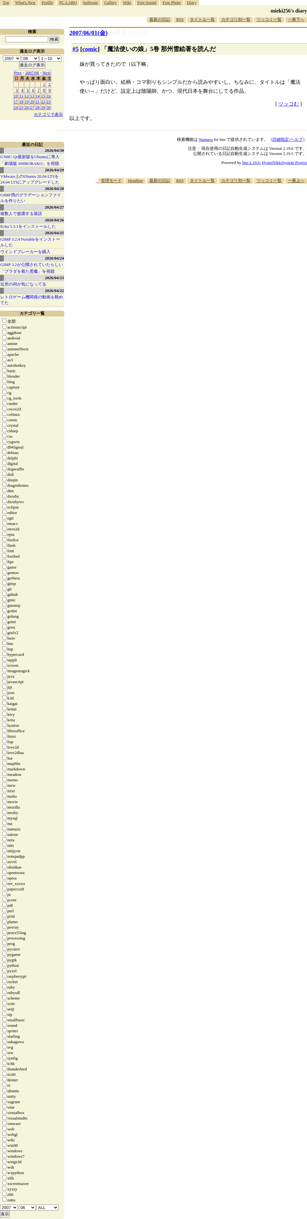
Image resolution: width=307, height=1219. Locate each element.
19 (27, 101)
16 (49, 95)
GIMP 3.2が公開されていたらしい (31, 264)
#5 (76, 49)
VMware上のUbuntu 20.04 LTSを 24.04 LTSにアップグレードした (29, 179)
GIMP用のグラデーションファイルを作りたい (30, 198)
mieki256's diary (289, 10)
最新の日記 (159, 19)
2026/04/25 (54, 232)
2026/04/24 (54, 258)
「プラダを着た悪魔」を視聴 (27, 271)
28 (38, 107)
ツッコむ (288, 104)
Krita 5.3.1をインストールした (28, 226)
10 (16, 95)
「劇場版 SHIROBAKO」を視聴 (29, 163)
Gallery (110, 2)
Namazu (206, 139)
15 (43, 95)
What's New (25, 2)
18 (21, 101)
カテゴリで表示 (48, 114)
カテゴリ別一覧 (235, 19)
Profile (47, 2)
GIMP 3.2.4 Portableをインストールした (30, 242)
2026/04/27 (54, 207)
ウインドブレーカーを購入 (25, 251)
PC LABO (68, 2)
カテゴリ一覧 (32, 313)
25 (21, 107)
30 (49, 107)
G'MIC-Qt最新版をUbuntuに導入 (29, 156)
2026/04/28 (54, 188)
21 (38, 101)
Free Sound (147, 2)
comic (90, 49)
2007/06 (32, 72)
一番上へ (296, 180)
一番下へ (296, 19)
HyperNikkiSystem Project (284, 162)
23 (49, 101)
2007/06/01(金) (88, 33)
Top (6, 2)
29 (43, 107)
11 (21, 95)
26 (27, 107)
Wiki (127, 2)
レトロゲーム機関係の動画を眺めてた (31, 300)
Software (90, 2)
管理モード (111, 180)
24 (16, 107)
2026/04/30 (54, 150)
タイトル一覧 (202, 19)
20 (32, 101)
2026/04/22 (54, 290)
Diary (192, 2)
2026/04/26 (54, 220)
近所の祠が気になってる (23, 284)
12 (27, 95)
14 (38, 95)
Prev (18, 72)
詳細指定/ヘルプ (287, 139)
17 (16, 101)
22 (43, 101)
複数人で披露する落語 (21, 213)
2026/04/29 (54, 169)
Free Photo (171, 2)
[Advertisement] (276, 213)
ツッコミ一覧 (269, 19)
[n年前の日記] (128, 33)
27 (32, 107)
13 (32, 95)
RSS (180, 19)
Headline (135, 180)
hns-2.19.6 (251, 162)
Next (46, 72)
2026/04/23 (54, 277)
